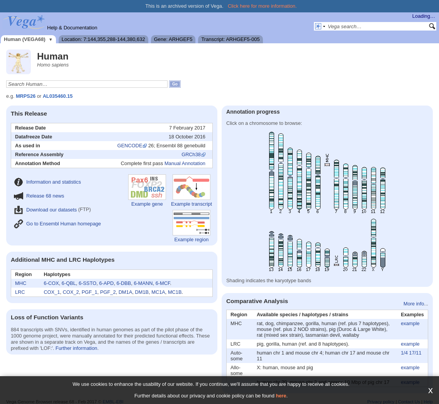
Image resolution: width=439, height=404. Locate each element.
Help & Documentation (72, 28)
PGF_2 (108, 292)
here (281, 396)
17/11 (415, 353)
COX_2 (71, 292)
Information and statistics (47, 182)
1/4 (404, 353)
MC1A (158, 292)
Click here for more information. (262, 6)
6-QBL (69, 283)
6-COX (51, 283)
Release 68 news (39, 196)
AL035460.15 (58, 96)
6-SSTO (88, 283)
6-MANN (143, 283)
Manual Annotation (184, 163)
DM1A (125, 292)
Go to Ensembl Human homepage (57, 224)
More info (413, 304)
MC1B (175, 292)
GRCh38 (191, 154)
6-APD (106, 283)
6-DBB (124, 283)
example (410, 323)
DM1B (142, 292)
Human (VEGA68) (25, 39)
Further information (76, 348)
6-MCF (163, 283)
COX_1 (52, 292)
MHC (20, 283)
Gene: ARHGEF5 (173, 39)
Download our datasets (45, 210)
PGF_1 (90, 292)
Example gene (147, 190)
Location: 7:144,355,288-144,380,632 (103, 39)
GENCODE (129, 145)
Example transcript (191, 190)
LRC (20, 292)
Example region (191, 226)
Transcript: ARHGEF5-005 (230, 39)
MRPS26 (26, 96)
